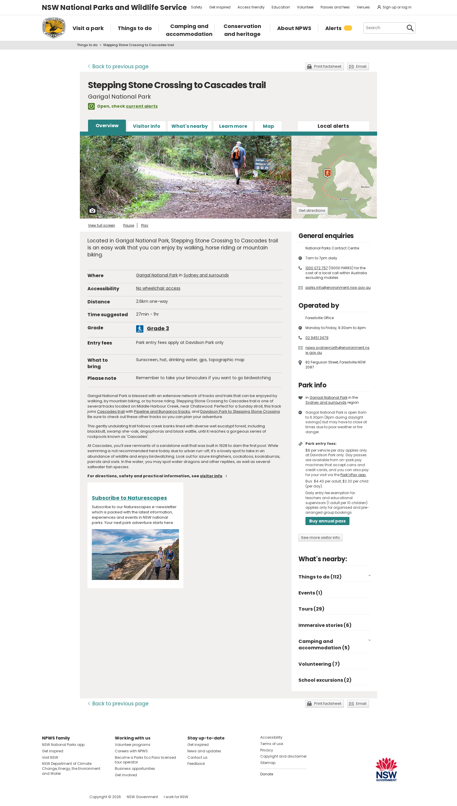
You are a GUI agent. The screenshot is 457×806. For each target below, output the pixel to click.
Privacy (266, 750)
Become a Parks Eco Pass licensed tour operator (145, 760)
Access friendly (251, 7)
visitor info (211, 476)
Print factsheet (327, 66)
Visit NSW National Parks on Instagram (60, 796)
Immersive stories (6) (324, 625)
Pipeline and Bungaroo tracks (162, 411)
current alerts (142, 106)
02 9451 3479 (316, 337)
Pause (128, 225)
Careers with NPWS (131, 751)
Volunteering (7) (319, 664)
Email (361, 66)
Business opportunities (135, 768)
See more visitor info (320, 537)
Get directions (312, 210)
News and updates (204, 751)
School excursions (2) (324, 680)
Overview (107, 125)
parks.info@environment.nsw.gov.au (338, 287)
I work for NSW (176, 796)
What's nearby (189, 126)
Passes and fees (335, 7)
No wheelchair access (158, 288)
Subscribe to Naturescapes (129, 497)
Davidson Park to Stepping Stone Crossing (240, 411)
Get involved (126, 774)
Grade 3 (158, 328)
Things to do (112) (320, 577)
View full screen (101, 225)
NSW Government (142, 796)
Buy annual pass (327, 521)
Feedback (196, 763)
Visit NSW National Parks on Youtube (72, 796)
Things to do (87, 45)
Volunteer (305, 7)
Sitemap (267, 762)
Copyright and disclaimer (283, 756)
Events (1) (310, 593)
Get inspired (220, 7)
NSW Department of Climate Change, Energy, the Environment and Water (71, 768)
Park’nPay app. (353, 474)
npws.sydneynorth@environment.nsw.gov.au (337, 350)
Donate (266, 774)
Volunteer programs (132, 744)
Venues (363, 7)
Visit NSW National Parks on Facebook (47, 796)
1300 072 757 (316, 267)
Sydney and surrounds (206, 275)
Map (268, 126)
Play (144, 225)
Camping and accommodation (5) (324, 644)
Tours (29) (311, 609)
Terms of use (271, 743)
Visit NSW (50, 757)
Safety (196, 7)
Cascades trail (111, 411)
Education (281, 7)
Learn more (233, 126)
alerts (333, 126)
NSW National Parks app (63, 744)
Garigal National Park (157, 275)
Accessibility (271, 737)
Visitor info (146, 126)
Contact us (197, 757)
